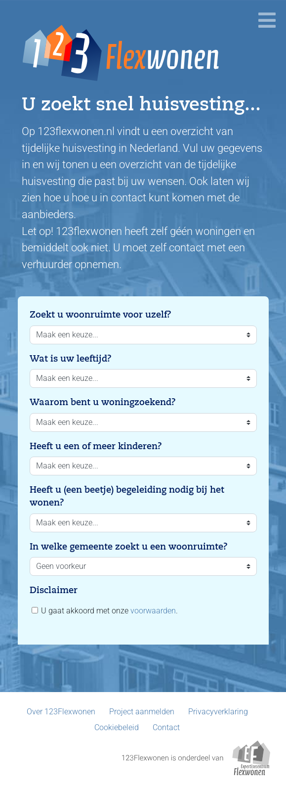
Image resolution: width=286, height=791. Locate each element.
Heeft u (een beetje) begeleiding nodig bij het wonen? (127, 496)
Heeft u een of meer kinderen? (96, 446)
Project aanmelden (141, 711)
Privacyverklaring (218, 711)
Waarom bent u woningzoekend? (103, 402)
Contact (166, 727)
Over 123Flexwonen (61, 711)
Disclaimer (54, 590)
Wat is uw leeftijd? (71, 358)
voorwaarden (153, 610)
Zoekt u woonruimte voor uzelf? (100, 314)
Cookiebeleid (116, 727)
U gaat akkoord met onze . (105, 610)
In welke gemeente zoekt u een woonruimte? (129, 546)
